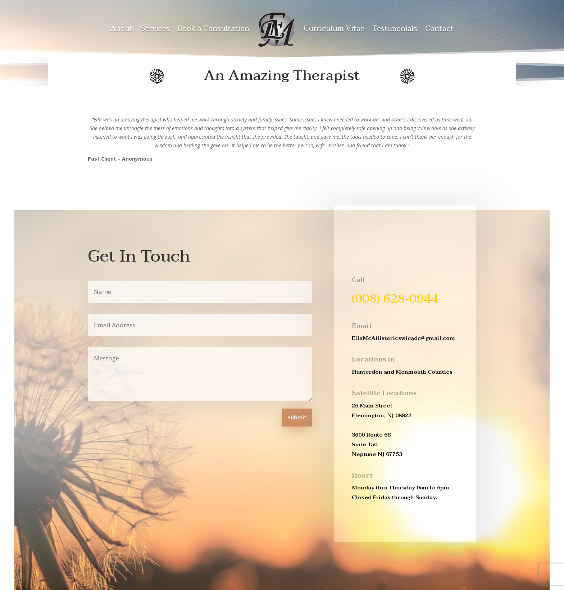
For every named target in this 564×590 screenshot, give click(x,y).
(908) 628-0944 (395, 298)
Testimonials (394, 29)
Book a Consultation (213, 29)
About (121, 29)
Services (155, 29)
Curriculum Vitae (334, 29)
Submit (296, 418)
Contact (439, 29)
